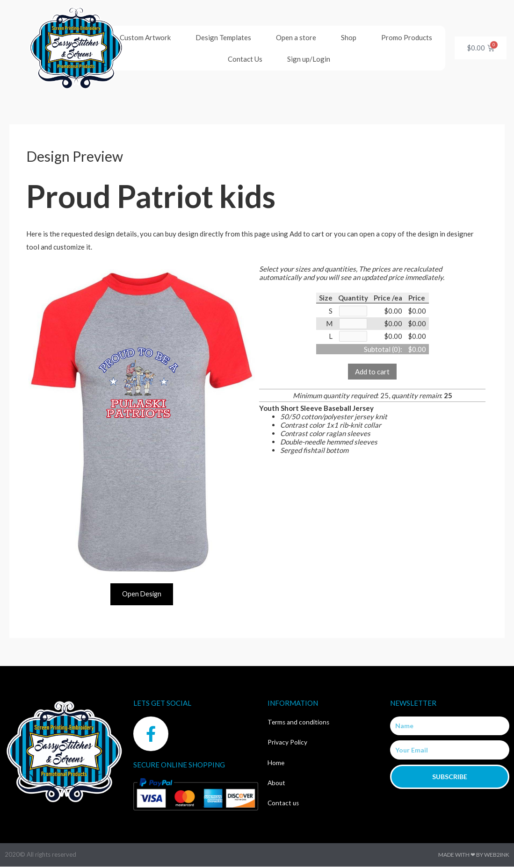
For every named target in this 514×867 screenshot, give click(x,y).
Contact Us (245, 59)
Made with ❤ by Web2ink (473, 855)
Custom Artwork (145, 37)
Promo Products (406, 37)
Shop (348, 37)
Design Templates (223, 37)
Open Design (141, 594)
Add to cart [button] (372, 373)
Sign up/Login (308, 59)
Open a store (296, 37)
